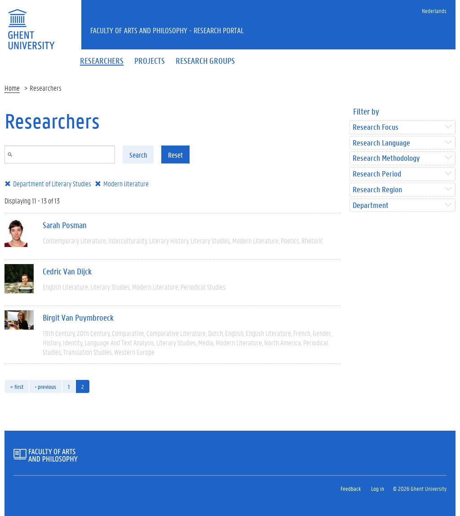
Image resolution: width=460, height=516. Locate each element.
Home (12, 88)
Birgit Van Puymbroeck (78, 317)
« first (16, 386)
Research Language (381, 143)
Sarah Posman (65, 225)
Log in (377, 488)
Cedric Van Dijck (67, 271)
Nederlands (434, 10)
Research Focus (375, 127)
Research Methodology (386, 158)
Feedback (351, 488)
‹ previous (45, 386)
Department (371, 205)
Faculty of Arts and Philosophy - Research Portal (167, 30)
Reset (175, 154)
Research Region (377, 189)
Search (138, 154)
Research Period (377, 174)
